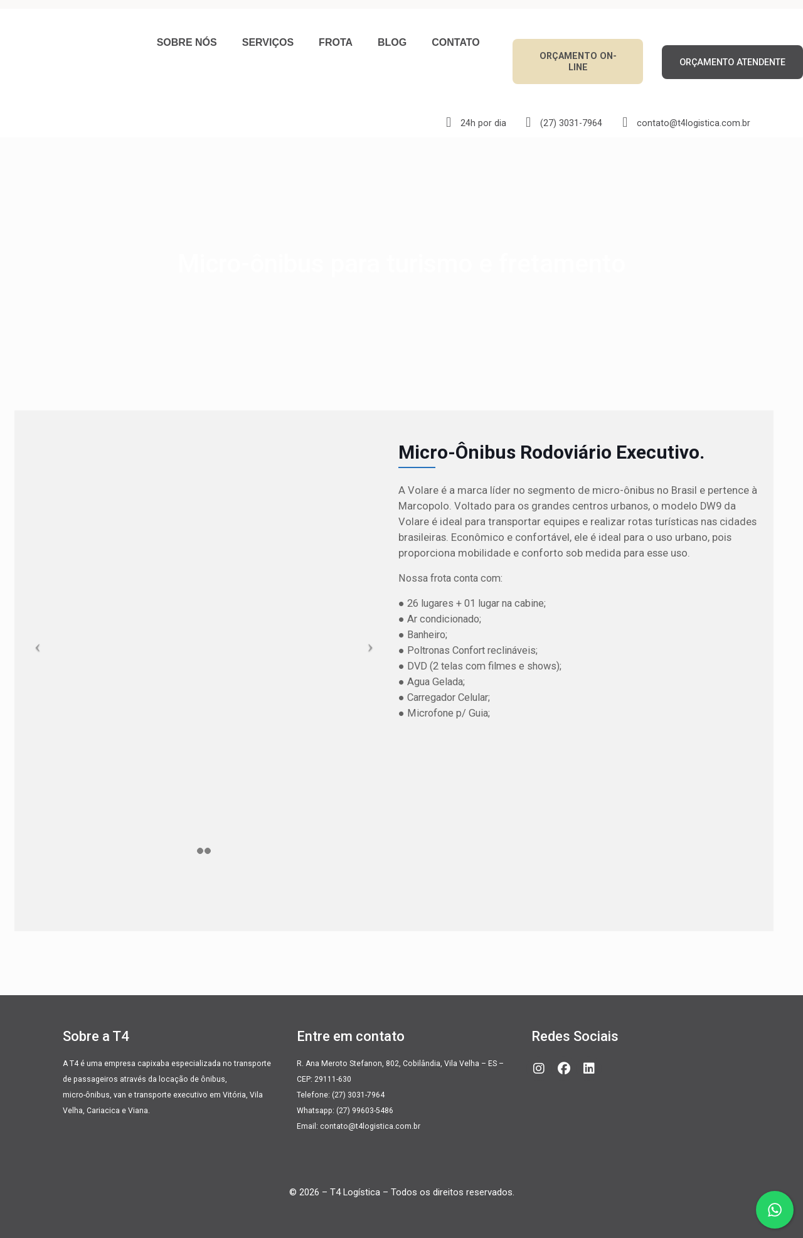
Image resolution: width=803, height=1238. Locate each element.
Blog (392, 42)
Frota (336, 42)
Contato (455, 42)
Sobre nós (187, 42)
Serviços (268, 42)
